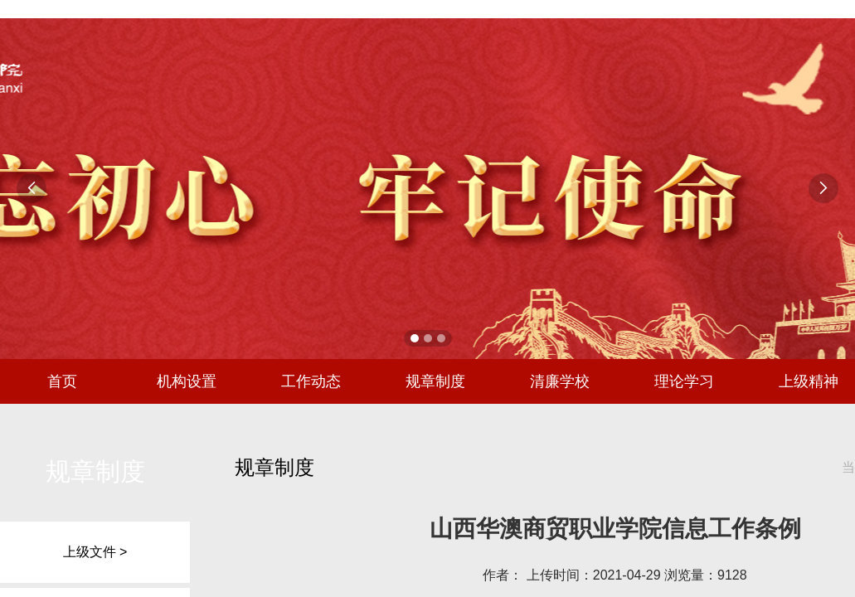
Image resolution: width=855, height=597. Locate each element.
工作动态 (311, 381)
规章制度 (435, 381)
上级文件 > (95, 552)
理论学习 (684, 381)
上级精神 (808, 381)
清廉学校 (560, 381)
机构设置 (186, 381)
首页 (62, 381)
